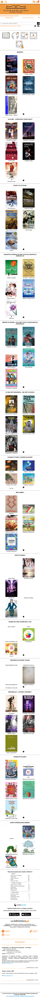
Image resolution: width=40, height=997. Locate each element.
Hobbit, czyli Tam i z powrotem (16, 875)
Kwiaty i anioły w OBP (8, 971)
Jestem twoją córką (14, 899)
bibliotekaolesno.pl (8, 963)
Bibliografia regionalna (28, 17)
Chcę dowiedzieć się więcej (12, 996)
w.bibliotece (8, 925)
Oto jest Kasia (13, 895)
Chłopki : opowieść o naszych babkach (17, 886)
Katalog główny (9, 17)
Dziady (12, 879)
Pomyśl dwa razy (14, 890)
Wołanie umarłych (14, 888)
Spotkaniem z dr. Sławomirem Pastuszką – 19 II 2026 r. (16, 947)
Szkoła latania (13, 876)
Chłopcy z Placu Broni (15, 878)
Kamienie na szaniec (14, 880)
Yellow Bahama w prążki (15, 896)
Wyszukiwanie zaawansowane (8, 25)
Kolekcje (19, 25)
